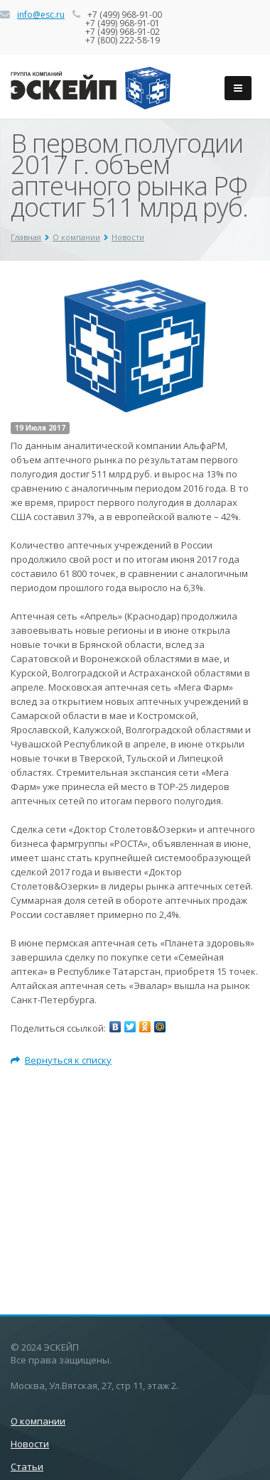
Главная (26, 237)
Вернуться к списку (61, 1060)
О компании (76, 237)
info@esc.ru (41, 15)
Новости (128, 237)
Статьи (27, 1466)
